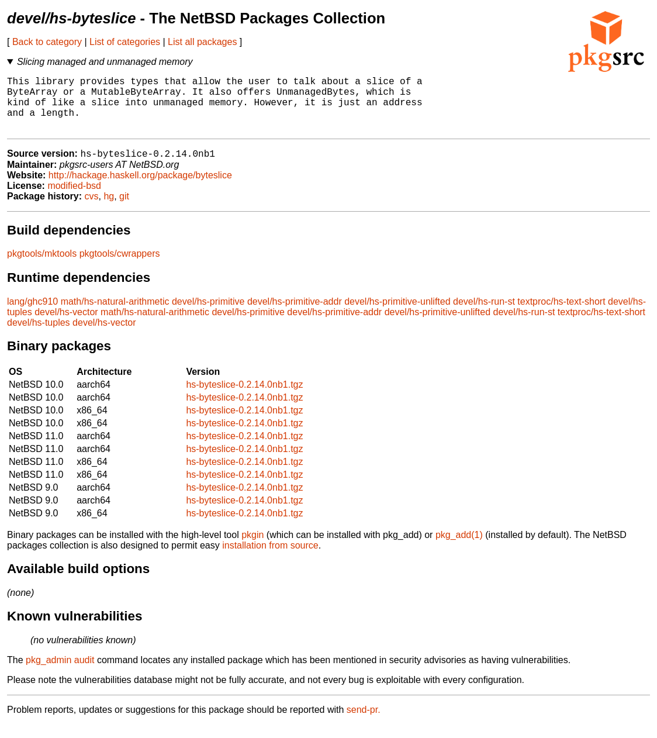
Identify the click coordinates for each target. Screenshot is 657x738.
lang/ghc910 (32, 315)
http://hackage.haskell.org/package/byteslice (140, 189)
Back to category (47, 42)
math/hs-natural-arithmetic (115, 315)
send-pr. (364, 723)
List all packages (202, 42)
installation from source (270, 559)
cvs (92, 210)
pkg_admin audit (60, 673)
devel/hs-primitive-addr (294, 315)
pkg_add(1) (459, 548)
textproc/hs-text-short (561, 315)
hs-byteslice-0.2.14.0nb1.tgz (244, 398)
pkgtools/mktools (42, 267)
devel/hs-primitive (208, 315)
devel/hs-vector (66, 325)
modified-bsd (74, 199)
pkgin (252, 548)
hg (108, 210)
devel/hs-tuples (38, 336)
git (124, 210)
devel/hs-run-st (484, 315)
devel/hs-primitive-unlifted (397, 315)
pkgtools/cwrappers (119, 267)
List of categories (124, 42)
